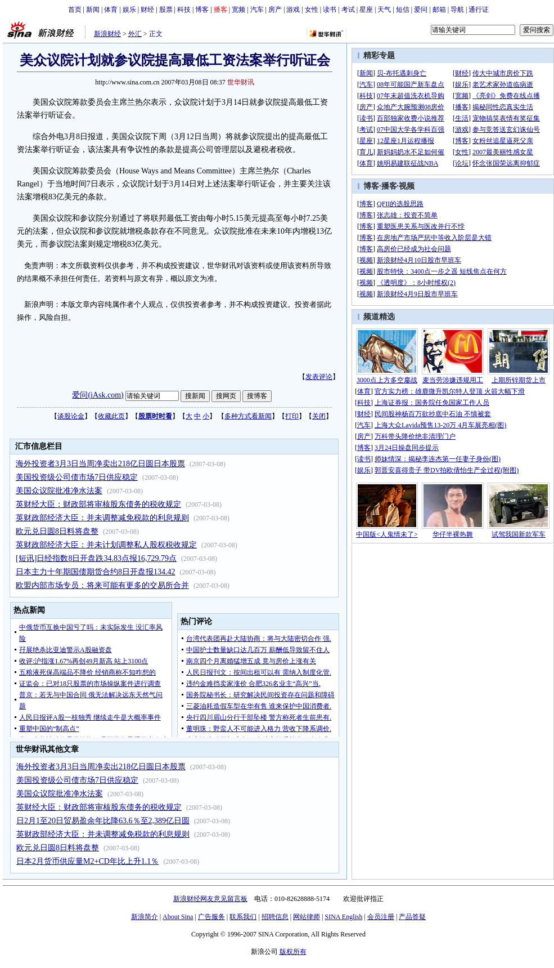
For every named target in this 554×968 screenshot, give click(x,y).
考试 (348, 10)
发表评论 (318, 377)
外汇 (135, 34)
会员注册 (380, 917)
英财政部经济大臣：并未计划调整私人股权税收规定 (106, 545)
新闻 (93, 10)
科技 (184, 10)
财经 (147, 10)
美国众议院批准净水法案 (59, 491)
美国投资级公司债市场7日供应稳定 (77, 477)
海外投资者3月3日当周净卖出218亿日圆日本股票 (100, 464)
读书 (329, 10)
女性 (311, 10)
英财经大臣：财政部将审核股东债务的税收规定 (98, 504)
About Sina (178, 917)
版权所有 (293, 952)
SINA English (343, 917)
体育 (111, 10)
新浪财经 (107, 34)
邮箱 (439, 10)
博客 (202, 10)
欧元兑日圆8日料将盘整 (57, 531)
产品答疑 (412, 917)
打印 (292, 416)
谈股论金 (70, 416)
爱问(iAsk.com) (97, 395)
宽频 (238, 10)
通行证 (479, 10)
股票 (166, 10)
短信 (402, 10)
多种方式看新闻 (248, 416)
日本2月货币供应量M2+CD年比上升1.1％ (87, 861)
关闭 (319, 416)
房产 (275, 10)
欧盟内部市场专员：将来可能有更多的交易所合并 (102, 585)
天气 (384, 10)
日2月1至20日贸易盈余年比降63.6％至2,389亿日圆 (103, 821)
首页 (75, 10)
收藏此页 (111, 416)
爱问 (420, 10)
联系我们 (242, 917)
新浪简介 (144, 917)
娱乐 (129, 10)
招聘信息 (275, 917)
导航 (457, 10)
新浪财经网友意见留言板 (210, 899)
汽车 (257, 10)
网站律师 (306, 917)
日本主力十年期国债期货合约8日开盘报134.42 (95, 572)
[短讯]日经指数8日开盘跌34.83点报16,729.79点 (96, 558)
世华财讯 (240, 82)
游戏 (293, 10)
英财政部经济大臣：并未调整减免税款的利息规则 (102, 518)
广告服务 (211, 917)
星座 (366, 10)
